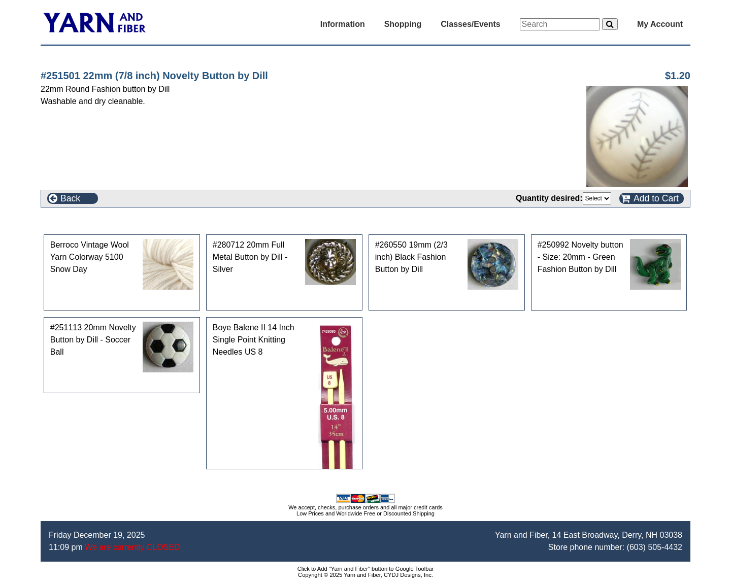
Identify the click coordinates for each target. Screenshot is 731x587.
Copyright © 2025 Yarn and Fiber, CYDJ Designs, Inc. (365, 575)
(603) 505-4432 (654, 547)
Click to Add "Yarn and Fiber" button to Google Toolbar (365, 569)
